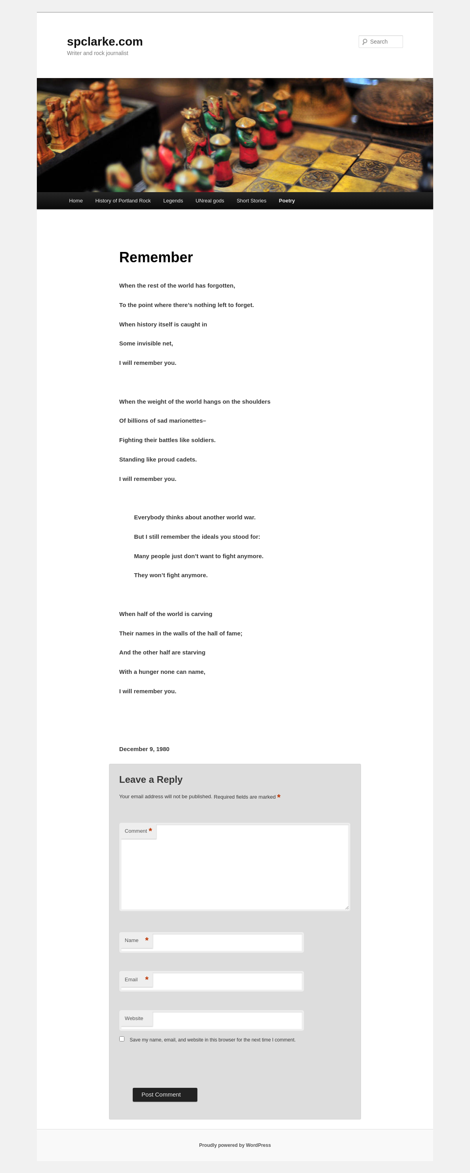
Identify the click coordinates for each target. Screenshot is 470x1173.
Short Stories (251, 201)
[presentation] (179, 1064)
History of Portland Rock (123, 201)
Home (76, 201)
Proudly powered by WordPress (235, 1145)
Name (137, 940)
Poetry (287, 201)
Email (137, 980)
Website (134, 1018)
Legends (173, 201)
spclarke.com (105, 41)
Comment (138, 831)
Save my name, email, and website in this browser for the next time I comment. (213, 1040)
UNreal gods (209, 201)
